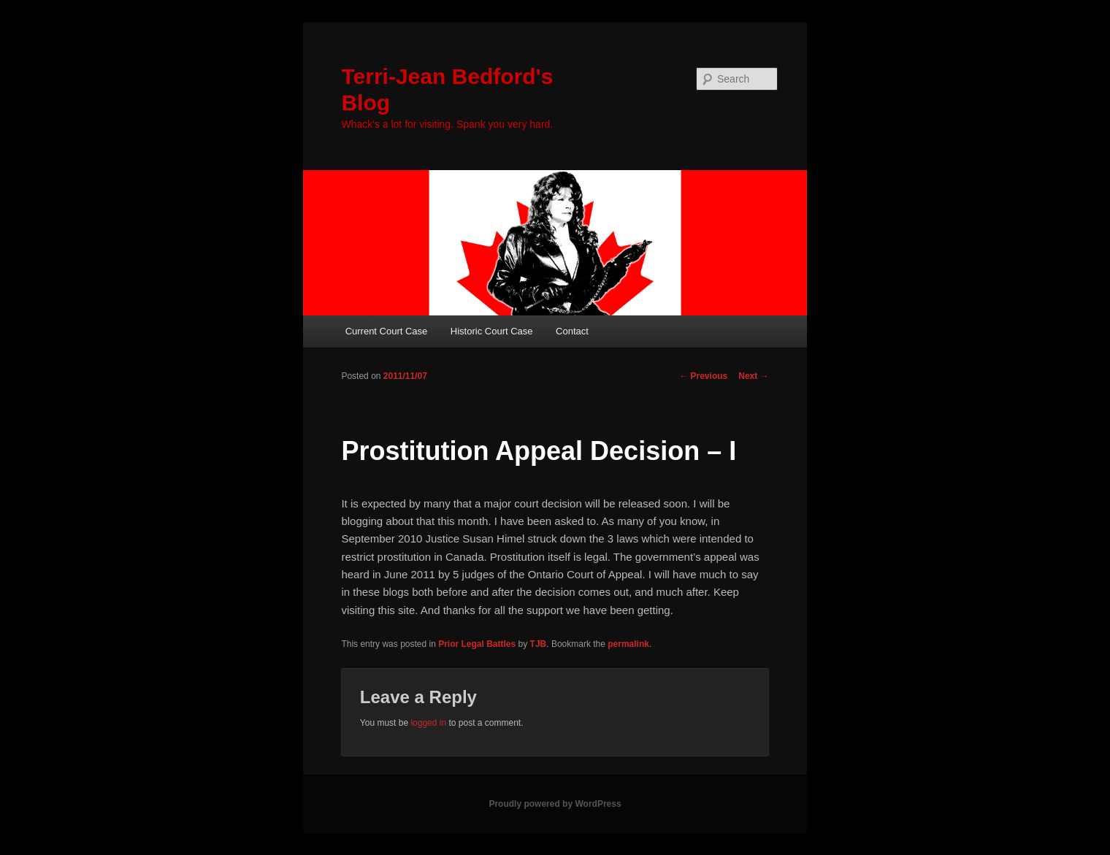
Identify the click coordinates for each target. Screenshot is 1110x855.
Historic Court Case (492, 331)
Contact (572, 331)
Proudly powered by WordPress (555, 804)
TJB (538, 644)
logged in (428, 723)
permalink (628, 644)
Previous (703, 376)
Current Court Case (386, 331)
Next (753, 376)
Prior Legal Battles (477, 644)
